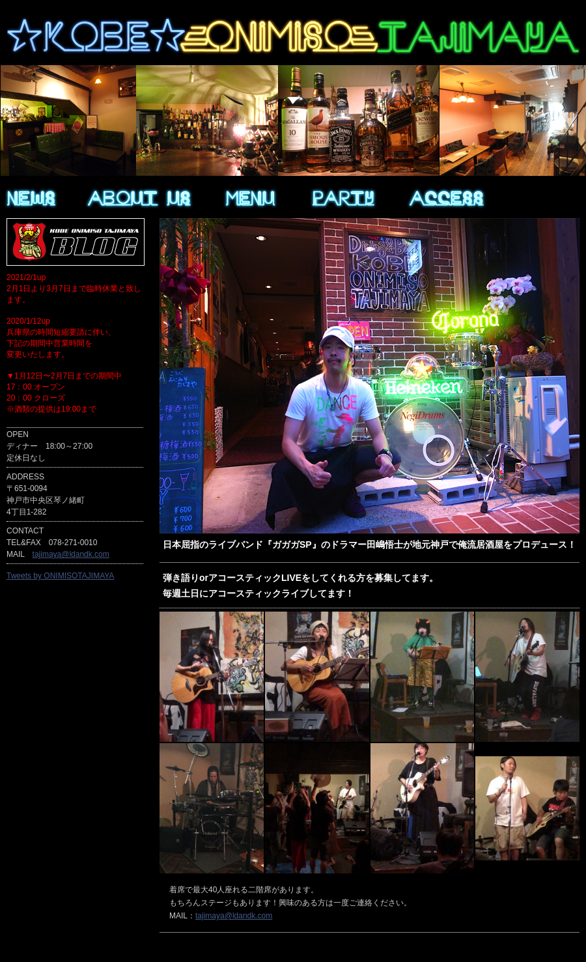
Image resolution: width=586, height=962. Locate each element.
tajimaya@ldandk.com (233, 915)
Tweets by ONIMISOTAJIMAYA (60, 575)
